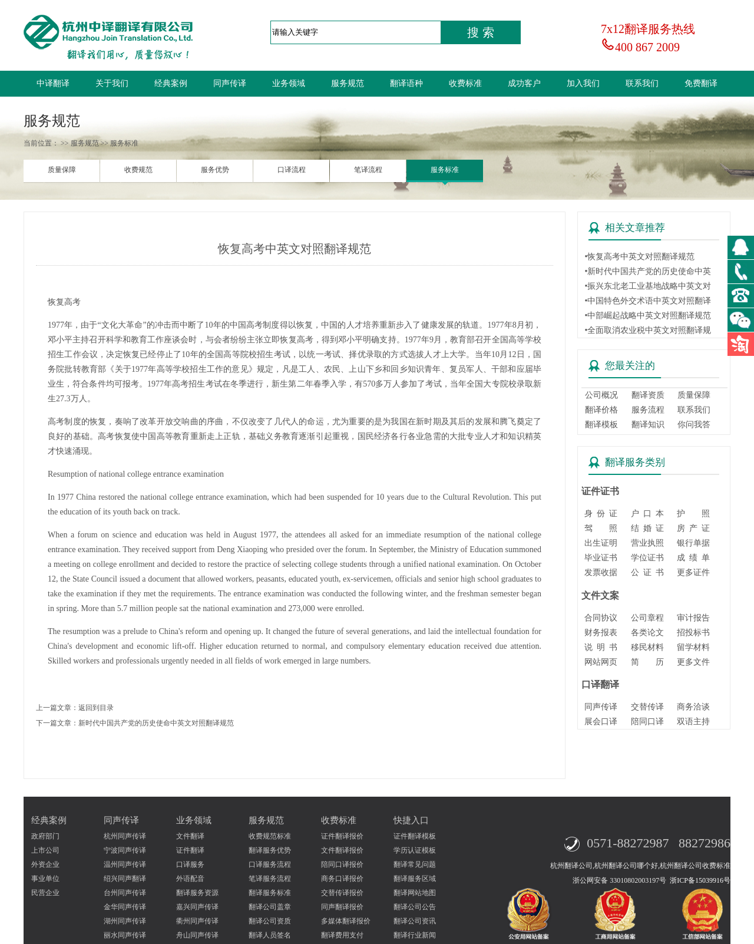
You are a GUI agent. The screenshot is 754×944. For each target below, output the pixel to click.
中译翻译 (53, 83)
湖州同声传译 (125, 921)
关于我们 (111, 83)
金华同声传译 (125, 907)
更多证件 (693, 572)
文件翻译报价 (342, 850)
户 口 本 (647, 513)
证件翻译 (190, 850)
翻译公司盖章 (270, 907)
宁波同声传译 (125, 850)
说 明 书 (600, 647)
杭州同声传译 (125, 836)
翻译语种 (406, 83)
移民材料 (647, 647)
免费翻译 (700, 83)
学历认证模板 (414, 850)
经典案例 (170, 83)
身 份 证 (600, 513)
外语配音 (190, 878)
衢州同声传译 (197, 921)
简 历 (647, 662)
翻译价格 (601, 409)
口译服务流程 (270, 864)
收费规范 (138, 170)
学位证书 (647, 557)
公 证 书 (647, 572)
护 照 (693, 513)
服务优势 (215, 170)
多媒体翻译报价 (346, 921)
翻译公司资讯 (414, 921)
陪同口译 (647, 721)
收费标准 (465, 83)
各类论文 (647, 632)
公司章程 (647, 617)
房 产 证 (693, 528)
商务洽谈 (693, 706)
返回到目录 (96, 708)
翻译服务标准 (270, 893)
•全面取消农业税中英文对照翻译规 (647, 330)
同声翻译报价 (342, 907)
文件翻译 (190, 836)
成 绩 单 (693, 557)
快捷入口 (411, 820)
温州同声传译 (125, 864)
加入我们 (583, 83)
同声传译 (229, 83)
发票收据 (600, 572)
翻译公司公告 (414, 907)
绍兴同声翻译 (125, 878)
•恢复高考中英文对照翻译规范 (639, 256)
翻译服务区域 (414, 878)
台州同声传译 (125, 893)
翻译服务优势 (270, 850)
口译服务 (190, 864)
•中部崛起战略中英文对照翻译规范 (647, 315)
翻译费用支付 (342, 935)
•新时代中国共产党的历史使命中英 (647, 271)
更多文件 (693, 662)
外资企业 (45, 864)
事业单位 (45, 878)
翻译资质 (647, 395)
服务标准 (445, 170)
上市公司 (45, 850)
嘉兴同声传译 (197, 907)
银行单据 (693, 543)
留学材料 (693, 647)
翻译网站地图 (414, 893)
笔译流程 (368, 170)
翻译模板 (601, 424)
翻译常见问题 (414, 864)
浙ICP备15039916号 (700, 880)
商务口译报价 (342, 878)
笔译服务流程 (270, 878)
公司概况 (601, 395)
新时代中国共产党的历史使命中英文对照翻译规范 (156, 723)
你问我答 (693, 424)
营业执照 (647, 543)
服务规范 (347, 83)
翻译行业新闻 (414, 935)
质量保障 (62, 170)
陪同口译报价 (342, 864)
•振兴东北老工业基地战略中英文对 (647, 286)
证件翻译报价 (342, 836)
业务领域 (288, 83)
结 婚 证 (647, 528)
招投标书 (693, 632)
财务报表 (600, 632)
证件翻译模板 (414, 836)
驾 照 (600, 528)
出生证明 (600, 543)
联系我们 (642, 83)
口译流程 (291, 170)
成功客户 (524, 83)
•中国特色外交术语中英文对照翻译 (647, 300)
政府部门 (45, 836)
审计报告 (693, 617)
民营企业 (45, 893)
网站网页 (600, 662)
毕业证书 (600, 557)
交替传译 (647, 706)
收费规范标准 (270, 836)
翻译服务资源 (197, 893)
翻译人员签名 (270, 935)
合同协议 (600, 617)
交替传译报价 (342, 893)
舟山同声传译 (197, 935)
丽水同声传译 (125, 935)
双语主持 (693, 721)
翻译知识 (647, 424)
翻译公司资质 (270, 921)
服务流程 (647, 409)
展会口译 (600, 721)
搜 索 (480, 32)
